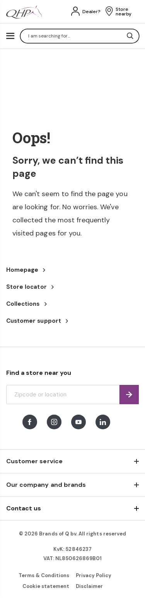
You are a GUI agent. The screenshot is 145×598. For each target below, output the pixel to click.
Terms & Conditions (44, 575)
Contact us (23, 508)
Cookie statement (46, 586)
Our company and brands (46, 485)
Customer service (34, 461)
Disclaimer (89, 586)
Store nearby (123, 11)
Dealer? (91, 11)
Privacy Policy (94, 575)
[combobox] (79, 36)
